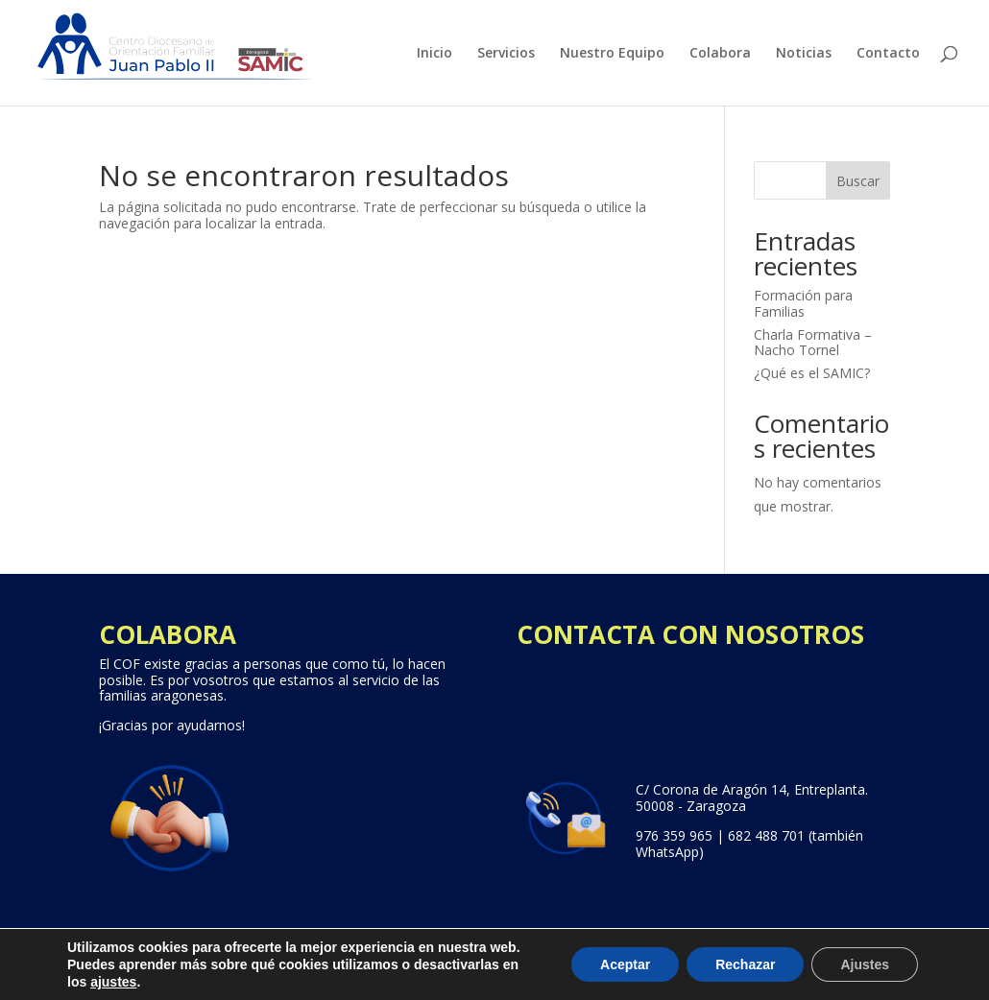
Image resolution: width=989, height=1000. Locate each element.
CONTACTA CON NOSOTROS (690, 634)
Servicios (506, 53)
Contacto (888, 53)
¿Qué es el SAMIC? (812, 373)
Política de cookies (680, 976)
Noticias (804, 53)
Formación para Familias (803, 303)
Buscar (858, 181)
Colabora (720, 53)
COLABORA (167, 634)
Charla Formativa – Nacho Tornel (813, 342)
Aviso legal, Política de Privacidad (484, 976)
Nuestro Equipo (612, 53)
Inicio (434, 53)
